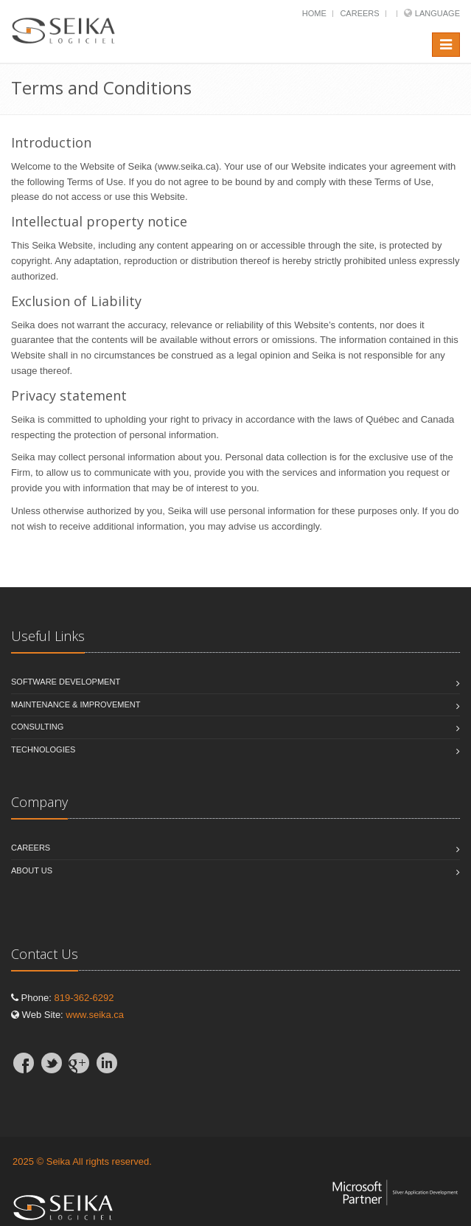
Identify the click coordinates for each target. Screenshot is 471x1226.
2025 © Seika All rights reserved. (82, 1161)
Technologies (43, 749)
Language (437, 13)
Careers (359, 13)
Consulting (37, 726)
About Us (31, 870)
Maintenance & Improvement (75, 704)
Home (314, 13)
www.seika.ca (95, 1014)
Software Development (65, 681)
